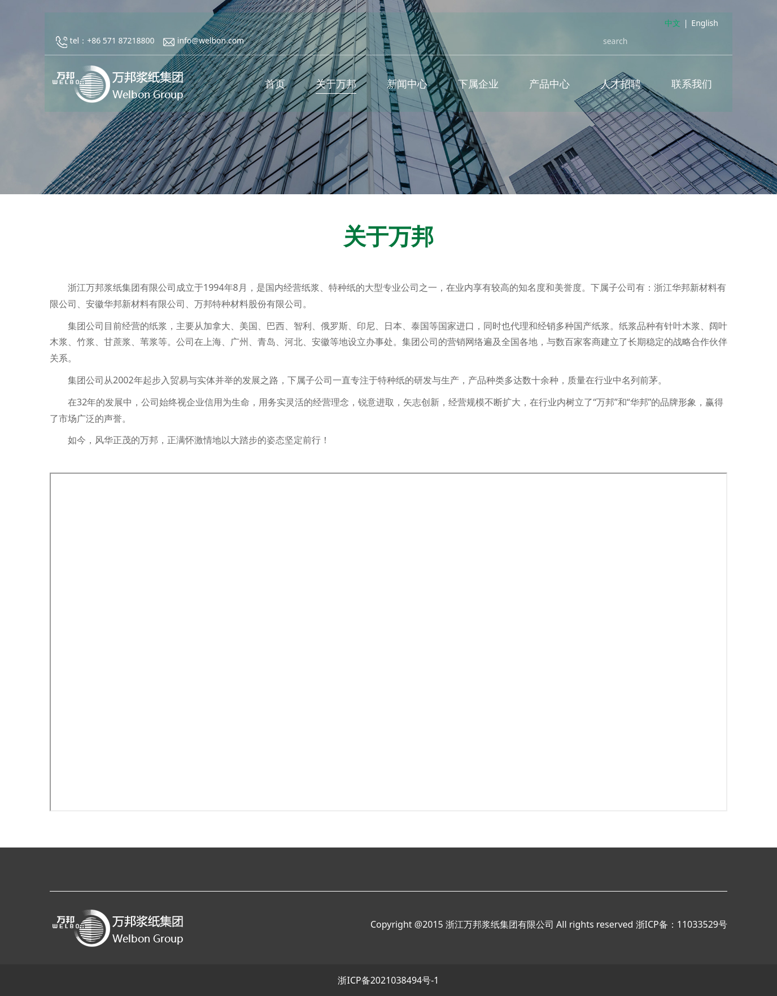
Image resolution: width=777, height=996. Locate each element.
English (704, 24)
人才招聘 (620, 84)
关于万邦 (336, 84)
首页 (275, 84)
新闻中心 (407, 84)
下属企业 (478, 84)
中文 (672, 24)
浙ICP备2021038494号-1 (388, 980)
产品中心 (549, 84)
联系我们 (691, 84)
